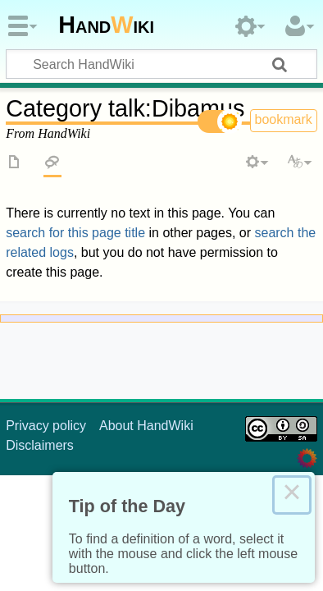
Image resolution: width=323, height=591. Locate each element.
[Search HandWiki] (161, 64)
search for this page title (75, 233)
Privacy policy (46, 426)
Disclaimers (40, 445)
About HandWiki (146, 426)
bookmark (283, 119)
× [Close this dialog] (292, 495)
